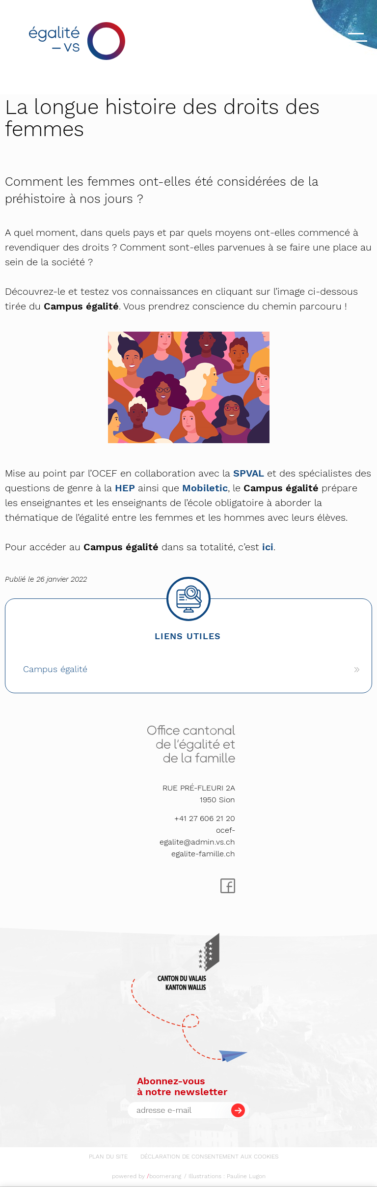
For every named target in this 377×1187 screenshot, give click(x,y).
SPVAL (248, 473)
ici (267, 547)
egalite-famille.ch (203, 853)
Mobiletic (205, 488)
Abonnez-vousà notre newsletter (182, 1086)
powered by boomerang (146, 1176)
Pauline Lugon (246, 1176)
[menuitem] (108, 1155)
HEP (125, 488)
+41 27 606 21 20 (204, 818)
